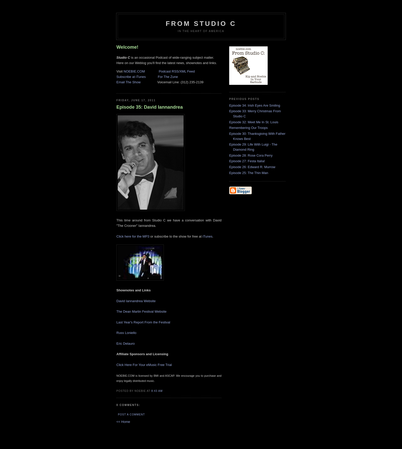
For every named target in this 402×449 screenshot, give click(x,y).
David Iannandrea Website (136, 301)
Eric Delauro (125, 343)
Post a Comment (131, 414)
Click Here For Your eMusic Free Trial (144, 365)
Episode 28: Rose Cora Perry (251, 155)
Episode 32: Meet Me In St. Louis (253, 122)
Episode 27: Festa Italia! (247, 161)
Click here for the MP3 (132, 236)
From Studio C (201, 23)
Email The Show (128, 82)
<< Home (123, 422)
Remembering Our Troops (248, 128)
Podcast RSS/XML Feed (177, 71)
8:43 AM (157, 391)
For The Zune (168, 77)
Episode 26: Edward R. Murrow (252, 167)
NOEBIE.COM (134, 71)
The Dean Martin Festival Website (141, 311)
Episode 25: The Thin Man (248, 173)
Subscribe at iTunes (131, 77)
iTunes (208, 236)
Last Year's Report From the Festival (143, 322)
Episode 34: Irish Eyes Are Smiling (254, 105)
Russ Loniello (126, 333)
